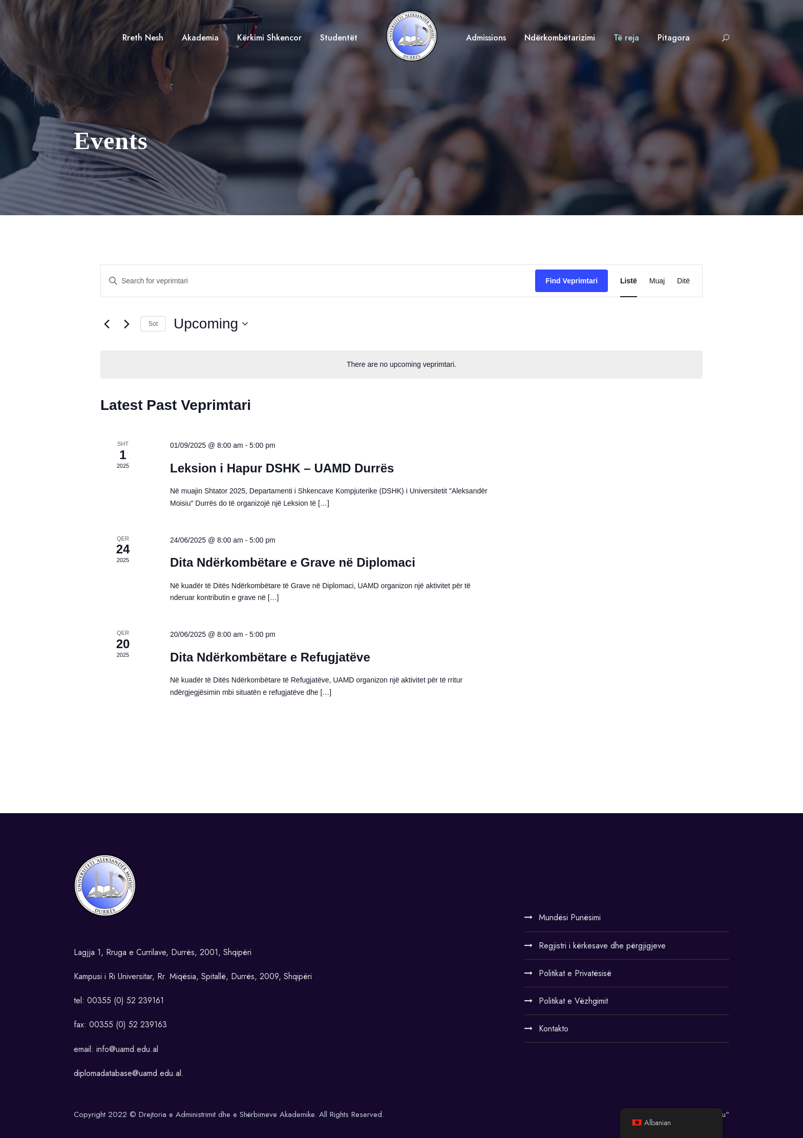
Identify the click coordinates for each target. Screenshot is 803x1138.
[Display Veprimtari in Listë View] (628, 281)
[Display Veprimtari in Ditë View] (683, 281)
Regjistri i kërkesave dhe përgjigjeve (602, 945)
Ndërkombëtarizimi (559, 38)
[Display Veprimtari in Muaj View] (657, 281)
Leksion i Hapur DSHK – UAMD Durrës (282, 468)
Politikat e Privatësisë (575, 973)
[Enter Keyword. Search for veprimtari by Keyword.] (318, 281)
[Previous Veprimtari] (106, 324)
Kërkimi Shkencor (269, 38)
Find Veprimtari (571, 281)
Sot (153, 323)
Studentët (338, 38)
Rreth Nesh (142, 38)
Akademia (200, 38)
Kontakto (553, 1028)
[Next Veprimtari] (126, 324)
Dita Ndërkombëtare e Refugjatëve (270, 657)
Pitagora (674, 38)
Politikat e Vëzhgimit (573, 1001)
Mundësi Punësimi (570, 917)
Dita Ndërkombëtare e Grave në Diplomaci (292, 562)
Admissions (486, 38)
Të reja (626, 38)
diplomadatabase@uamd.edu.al (127, 1073)
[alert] (401, 364)
